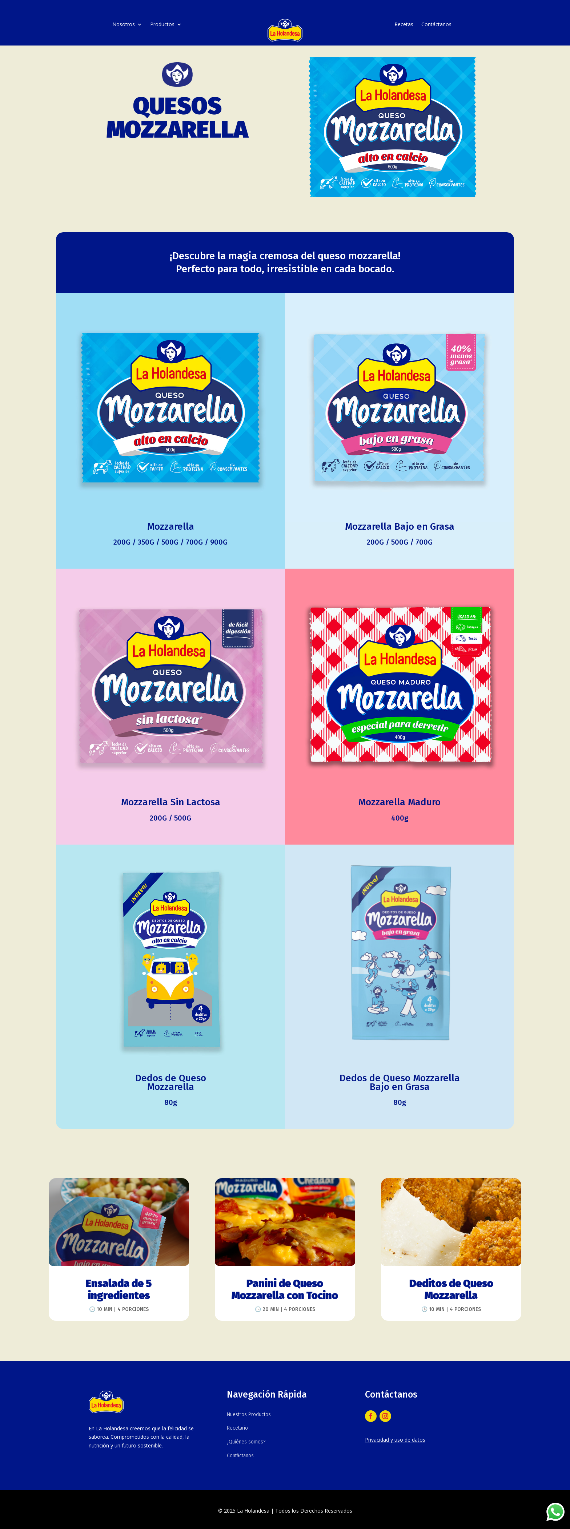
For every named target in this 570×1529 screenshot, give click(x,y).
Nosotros (123, 25)
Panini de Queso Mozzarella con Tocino (285, 1289)
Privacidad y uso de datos (395, 1439)
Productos (162, 25)
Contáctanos (436, 25)
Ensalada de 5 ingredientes (119, 1289)
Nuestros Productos (249, 1414)
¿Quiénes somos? (246, 1442)
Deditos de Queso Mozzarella (451, 1289)
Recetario (237, 1428)
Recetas (403, 25)
